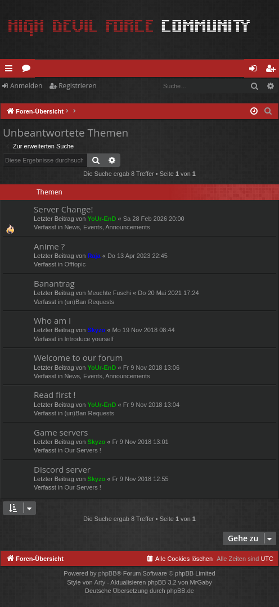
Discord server (62, 469)
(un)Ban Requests (89, 301)
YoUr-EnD (101, 218)
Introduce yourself (88, 339)
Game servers (61, 432)
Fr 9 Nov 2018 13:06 (151, 367)
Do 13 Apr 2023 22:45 (137, 255)
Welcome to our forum (78, 357)
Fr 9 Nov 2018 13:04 (151, 404)
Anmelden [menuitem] (256, 70)
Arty (100, 582)
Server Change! (63, 209)
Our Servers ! (82, 450)
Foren (28, 70)
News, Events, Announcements (107, 227)
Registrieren (77, 85)
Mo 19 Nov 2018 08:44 (143, 330)
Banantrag (54, 283)
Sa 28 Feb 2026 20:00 (153, 218)
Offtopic (75, 264)
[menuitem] (268, 111)
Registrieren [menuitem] (273, 70)
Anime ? (49, 246)
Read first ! (54, 394)
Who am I (52, 320)
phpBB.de (180, 590)
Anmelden (26, 85)
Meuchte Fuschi (109, 292)
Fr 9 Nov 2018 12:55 (140, 478)
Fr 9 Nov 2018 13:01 (140, 441)
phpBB (107, 573)
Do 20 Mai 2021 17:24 (168, 292)
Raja (93, 255)
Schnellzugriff (10, 70)
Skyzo (96, 330)
